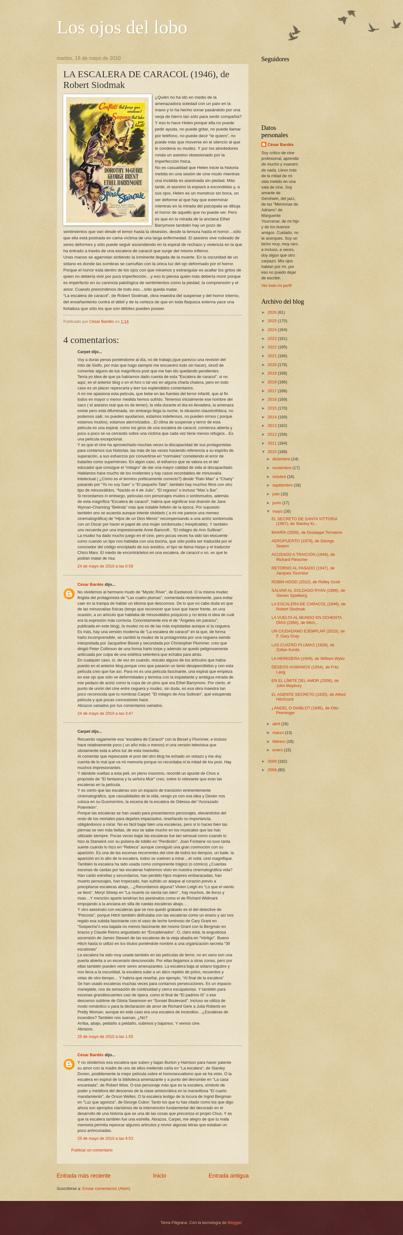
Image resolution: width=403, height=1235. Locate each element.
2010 (273, 451)
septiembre (282, 485)
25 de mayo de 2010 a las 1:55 (105, 1036)
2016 (273, 399)
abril (276, 723)
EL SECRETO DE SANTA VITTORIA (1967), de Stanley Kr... (304, 521)
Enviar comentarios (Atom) (106, 1188)
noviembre (282, 467)
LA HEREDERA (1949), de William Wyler (308, 658)
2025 (273, 320)
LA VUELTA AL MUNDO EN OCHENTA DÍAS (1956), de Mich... (306, 620)
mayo (277, 511)
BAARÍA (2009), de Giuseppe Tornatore (306, 532)
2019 (273, 373)
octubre (279, 476)
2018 (273, 382)
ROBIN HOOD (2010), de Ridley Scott (305, 582)
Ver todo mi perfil (276, 285)
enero (278, 750)
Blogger (234, 1222)
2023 (273, 338)
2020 (273, 364)
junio (277, 502)
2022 (273, 347)
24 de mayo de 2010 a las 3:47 (105, 713)
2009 (273, 761)
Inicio (159, 1176)
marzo (278, 732)
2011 (273, 443)
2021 (273, 355)
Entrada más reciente (84, 1176)
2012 (273, 434)
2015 (273, 408)
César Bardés (90, 584)
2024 (273, 329)
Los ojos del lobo (122, 27)
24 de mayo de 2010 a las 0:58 (105, 566)
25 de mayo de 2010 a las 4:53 (105, 1138)
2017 (273, 390)
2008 (273, 769)
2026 (273, 312)
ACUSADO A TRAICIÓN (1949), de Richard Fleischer (303, 557)
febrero (279, 741)
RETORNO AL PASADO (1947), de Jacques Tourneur (303, 570)
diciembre (281, 459)
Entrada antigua (229, 1176)
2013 (273, 425)
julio (276, 494)
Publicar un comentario (92, 1150)
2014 (273, 417)
